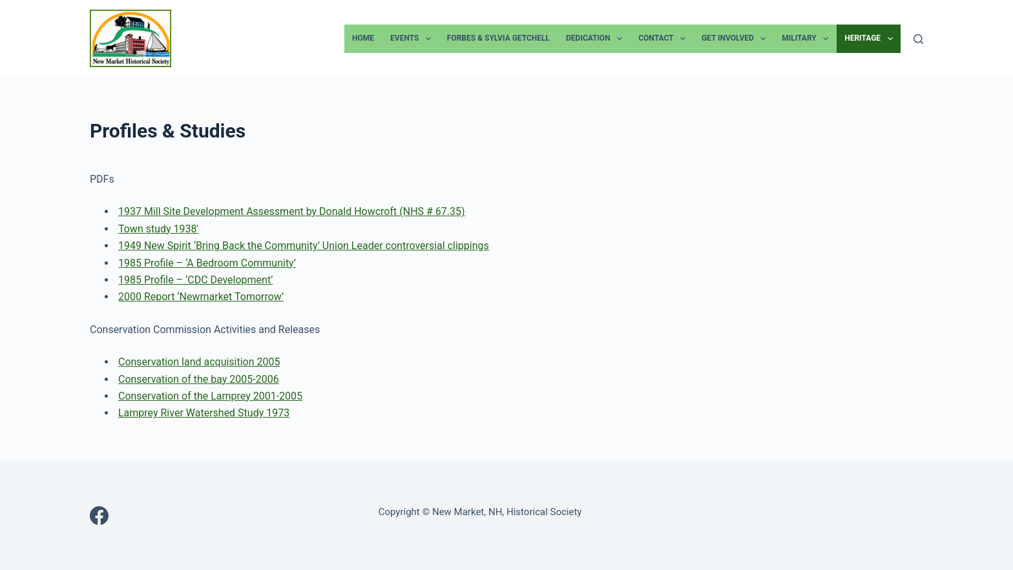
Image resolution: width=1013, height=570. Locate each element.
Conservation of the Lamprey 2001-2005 (210, 396)
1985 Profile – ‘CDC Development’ (195, 280)
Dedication (596, 38)
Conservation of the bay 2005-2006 (198, 379)
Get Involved (736, 38)
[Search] (918, 39)
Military (807, 38)
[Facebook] (99, 515)
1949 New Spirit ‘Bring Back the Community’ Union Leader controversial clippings (303, 245)
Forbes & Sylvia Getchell (498, 38)
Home (363, 38)
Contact (664, 38)
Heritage (870, 38)
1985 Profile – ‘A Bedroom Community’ (207, 263)
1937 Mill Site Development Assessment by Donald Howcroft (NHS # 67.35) (291, 211)
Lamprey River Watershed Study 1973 (203, 413)
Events (413, 38)
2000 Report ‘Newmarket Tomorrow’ (201, 296)
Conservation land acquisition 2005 (199, 362)
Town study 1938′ (158, 229)
